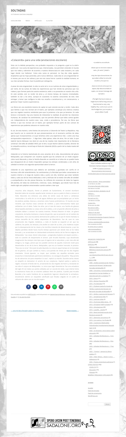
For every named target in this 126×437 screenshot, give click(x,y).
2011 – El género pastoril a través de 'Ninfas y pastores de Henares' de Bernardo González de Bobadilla (100, 288)
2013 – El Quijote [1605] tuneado (99, 305)
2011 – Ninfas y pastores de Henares (101, 294)
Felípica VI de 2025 (94, 212)
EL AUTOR (49, 21)
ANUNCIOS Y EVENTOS (95, 239)
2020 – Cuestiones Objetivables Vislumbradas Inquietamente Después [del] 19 (101, 325)
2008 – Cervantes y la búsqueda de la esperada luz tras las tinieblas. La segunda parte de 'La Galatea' (101, 273)
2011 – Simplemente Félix (97, 297)
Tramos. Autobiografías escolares (98, 222)
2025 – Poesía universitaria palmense (101, 362)
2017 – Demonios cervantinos (98, 318)
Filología (92, 372)
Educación (92, 370)
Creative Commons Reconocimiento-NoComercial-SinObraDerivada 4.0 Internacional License (101, 171)
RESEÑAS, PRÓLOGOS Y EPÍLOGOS (99, 375)
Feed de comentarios (95, 393)
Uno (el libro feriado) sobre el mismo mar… (27, 311)
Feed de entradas (93, 391)
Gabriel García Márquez (57, 294)
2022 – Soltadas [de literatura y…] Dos (101, 341)
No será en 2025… (93, 208)
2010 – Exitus (93, 278)
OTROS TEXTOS (93, 365)
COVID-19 (92, 367)
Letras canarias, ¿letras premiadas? (99, 182)
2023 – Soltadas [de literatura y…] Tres (101, 346)
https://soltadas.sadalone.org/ (100, 163)
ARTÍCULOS (38, 21)
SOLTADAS (18, 10)
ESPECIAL (91, 244)
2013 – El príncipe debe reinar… (99, 302)
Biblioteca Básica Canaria (97, 247)
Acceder (90, 388)
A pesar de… (92, 203)
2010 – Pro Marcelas (95, 284)
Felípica (91, 252)
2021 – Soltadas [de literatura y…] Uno (101, 336)
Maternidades (73, 311)
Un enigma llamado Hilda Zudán (98, 186)
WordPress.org (93, 396)
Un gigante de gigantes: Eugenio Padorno (101, 217)
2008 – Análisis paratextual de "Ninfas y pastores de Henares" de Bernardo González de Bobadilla (101, 265)
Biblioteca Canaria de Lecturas (99, 250)
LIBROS (90, 260)
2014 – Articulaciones (96, 307)
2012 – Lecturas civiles (96, 299)
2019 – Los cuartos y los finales (99, 320)
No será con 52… (93, 198)
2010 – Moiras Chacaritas (97, 281)
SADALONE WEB (16, 21)
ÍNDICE (28, 21)
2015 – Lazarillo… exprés (97, 310)
